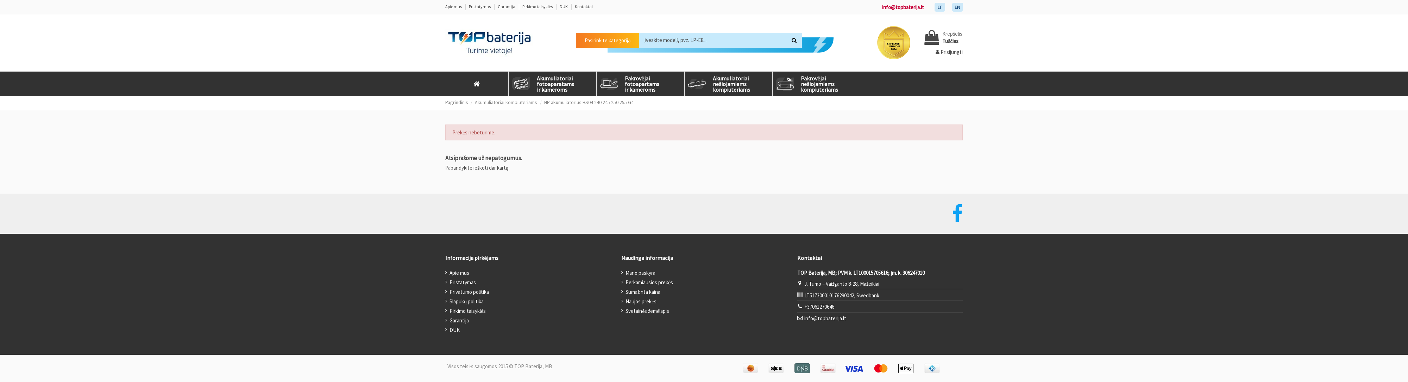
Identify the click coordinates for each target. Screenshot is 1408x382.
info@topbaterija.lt (903, 7)
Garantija (507, 6)
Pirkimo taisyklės (537, 6)
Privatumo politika (469, 292)
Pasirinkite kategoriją (608, 40)
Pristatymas (480, 6)
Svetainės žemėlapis (647, 311)
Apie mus (454, 6)
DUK (564, 6)
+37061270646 (819, 306)
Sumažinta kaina (643, 292)
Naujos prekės (641, 301)
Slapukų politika (467, 301)
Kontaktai (584, 6)
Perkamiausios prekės (649, 282)
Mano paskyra (640, 272)
